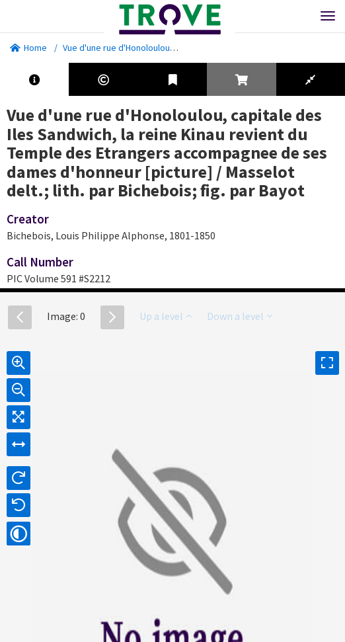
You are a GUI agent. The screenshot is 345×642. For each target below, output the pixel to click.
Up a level (165, 316)
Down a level (239, 316)
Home (28, 48)
